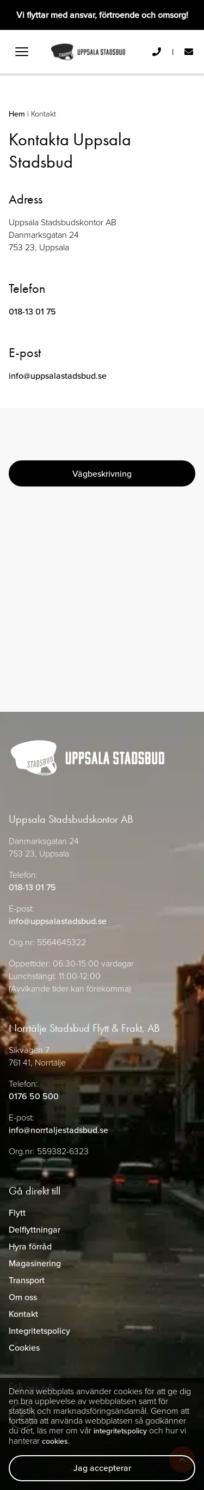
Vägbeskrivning (102, 473)
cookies (55, 1441)
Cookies (24, 1347)
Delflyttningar (34, 1229)
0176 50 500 (34, 1096)
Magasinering (35, 1263)
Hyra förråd (30, 1246)
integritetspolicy (120, 1431)
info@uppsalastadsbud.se (58, 376)
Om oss (23, 1297)
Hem (17, 114)
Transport (27, 1280)
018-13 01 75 (32, 311)
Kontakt (23, 1314)
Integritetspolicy (39, 1331)
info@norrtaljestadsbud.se (58, 1130)
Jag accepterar (102, 1468)
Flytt (17, 1212)
